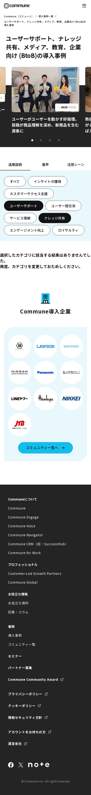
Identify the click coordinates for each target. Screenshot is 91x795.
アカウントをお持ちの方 (27, 731)
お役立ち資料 (18, 603)
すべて (15, 181)
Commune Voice (21, 525)
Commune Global (23, 582)
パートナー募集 (20, 667)
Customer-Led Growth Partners (34, 573)
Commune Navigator (25, 534)
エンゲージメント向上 (27, 230)
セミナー (15, 656)
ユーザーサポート (23, 205)
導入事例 (15, 635)
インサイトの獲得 (47, 181)
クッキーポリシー (22, 705)
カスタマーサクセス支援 (29, 193)
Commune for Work (24, 552)
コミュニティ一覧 (21, 644)
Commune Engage (23, 517)
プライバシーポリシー (25, 693)
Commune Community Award (33, 679)
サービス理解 (20, 218)
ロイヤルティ (68, 230)
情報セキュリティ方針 (25, 717)
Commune (17, 508)
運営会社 (15, 743)
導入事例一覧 (45, 16)
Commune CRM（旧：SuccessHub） (38, 543)
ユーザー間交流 (63, 205)
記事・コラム (18, 612)
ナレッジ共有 (54, 218)
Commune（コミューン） (19, 16)
